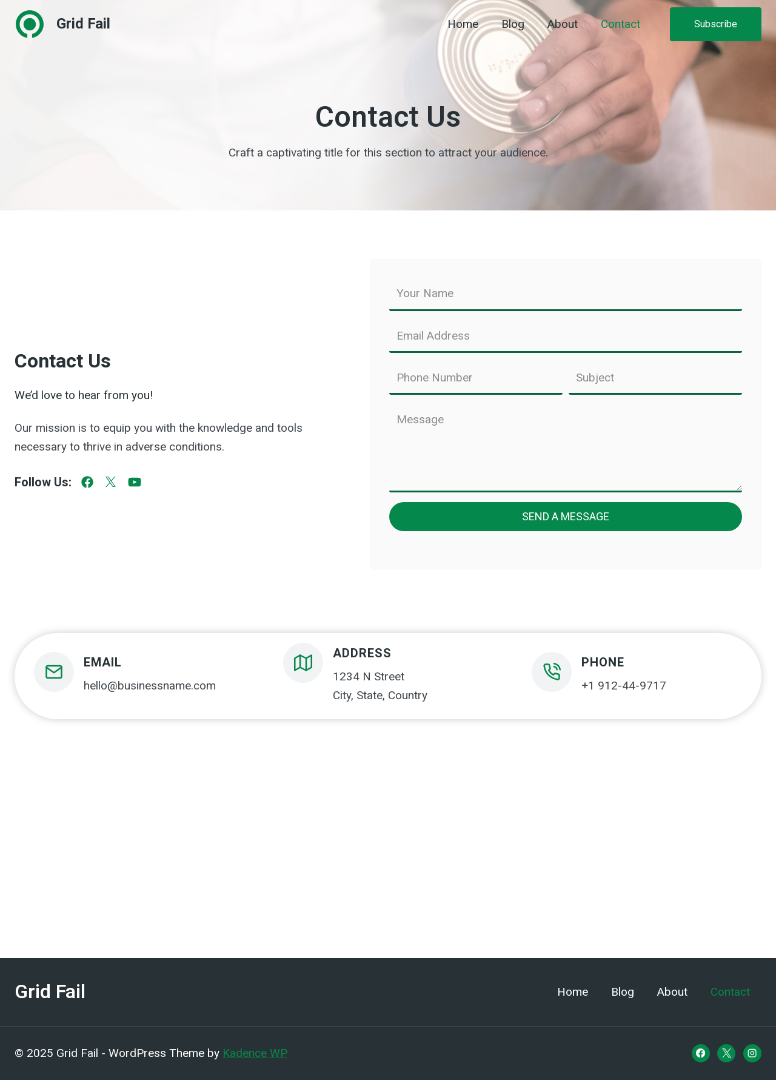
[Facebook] (701, 1053)
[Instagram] (752, 1053)
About (562, 24)
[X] (726, 1053)
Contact (620, 24)
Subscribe (715, 24)
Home (462, 24)
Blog (512, 24)
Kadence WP (254, 1053)
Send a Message (565, 516)
